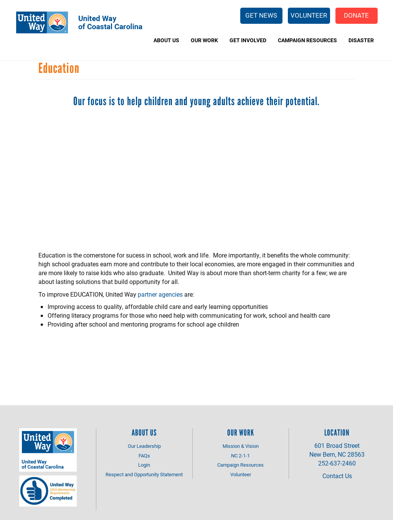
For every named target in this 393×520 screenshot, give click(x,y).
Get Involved (248, 40)
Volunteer (309, 15)
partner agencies (160, 294)
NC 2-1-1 (240, 455)
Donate (356, 15)
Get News (261, 15)
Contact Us (337, 476)
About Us (166, 40)
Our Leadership (144, 445)
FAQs (144, 455)
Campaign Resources (307, 40)
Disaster (361, 40)
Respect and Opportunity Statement (144, 474)
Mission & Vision (241, 445)
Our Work (204, 40)
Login (144, 464)
